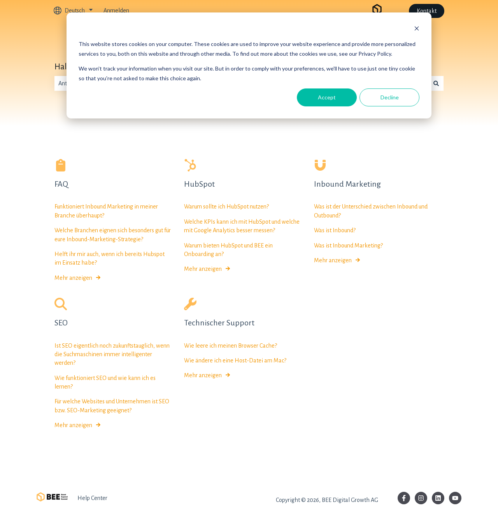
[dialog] (249, 65)
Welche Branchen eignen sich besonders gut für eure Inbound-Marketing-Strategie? (112, 235)
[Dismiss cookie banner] (416, 29)
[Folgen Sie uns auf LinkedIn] (438, 498)
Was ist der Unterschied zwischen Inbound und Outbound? (371, 211)
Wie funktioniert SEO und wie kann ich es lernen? (105, 382)
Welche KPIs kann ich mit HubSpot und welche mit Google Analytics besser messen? (242, 226)
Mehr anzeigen (73, 278)
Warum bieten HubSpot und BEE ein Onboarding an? (228, 249)
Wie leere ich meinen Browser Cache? (230, 346)
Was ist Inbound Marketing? (348, 245)
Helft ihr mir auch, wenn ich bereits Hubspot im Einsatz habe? (109, 258)
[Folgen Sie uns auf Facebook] (404, 498)
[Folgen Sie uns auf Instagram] (421, 498)
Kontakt (427, 11)
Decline (390, 97)
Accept (327, 97)
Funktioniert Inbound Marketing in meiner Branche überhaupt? (106, 211)
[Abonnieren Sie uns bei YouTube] (455, 498)
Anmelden (116, 10)
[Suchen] (436, 83)
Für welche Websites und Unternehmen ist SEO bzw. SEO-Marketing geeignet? (111, 406)
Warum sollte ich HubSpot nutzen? (226, 207)
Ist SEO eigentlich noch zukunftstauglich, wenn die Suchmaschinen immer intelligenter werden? (112, 354)
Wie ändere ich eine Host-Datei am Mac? (235, 360)
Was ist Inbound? (335, 231)
